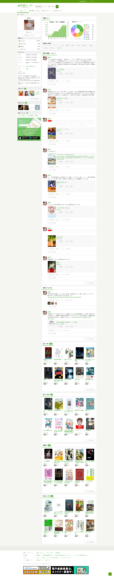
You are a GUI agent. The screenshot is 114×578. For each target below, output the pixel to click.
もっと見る (77, 38)
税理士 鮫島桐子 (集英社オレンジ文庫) (67, 322)
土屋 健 (76, 534)
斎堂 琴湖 (59, 48)
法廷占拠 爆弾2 (88, 531)
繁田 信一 (56, 534)
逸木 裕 (55, 412)
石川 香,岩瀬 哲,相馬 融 (68, 432)
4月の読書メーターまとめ (29, 35)
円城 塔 (45, 463)
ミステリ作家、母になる (63, 208)
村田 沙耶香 (66, 463)
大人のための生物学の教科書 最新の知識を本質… (68, 431)
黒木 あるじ (77, 514)
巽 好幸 (86, 514)
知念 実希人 (84, 45)
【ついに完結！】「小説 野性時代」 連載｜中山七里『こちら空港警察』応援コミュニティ (29, 115)
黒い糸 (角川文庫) (67, 379)
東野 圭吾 (59, 130)
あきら (49, 57)
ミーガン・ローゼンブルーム (59, 483)
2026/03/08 (67, 274)
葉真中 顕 (59, 264)
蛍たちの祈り (77, 379)
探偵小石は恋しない (62, 182)
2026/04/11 (67, 110)
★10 (57, 166)
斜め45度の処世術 (57, 359)
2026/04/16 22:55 (66, 330)
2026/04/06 (67, 140)
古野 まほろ (46, 412)
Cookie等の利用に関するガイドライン (63, 555)
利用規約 (58, 552)
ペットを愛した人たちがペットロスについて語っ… (68, 411)
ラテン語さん (67, 483)
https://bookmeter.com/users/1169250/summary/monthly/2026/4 (64, 297)
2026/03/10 (67, 248)
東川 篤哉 (46, 432)
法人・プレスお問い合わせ (53, 557)
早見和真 (67, 45)
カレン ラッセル (67, 534)
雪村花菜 (66, 514)
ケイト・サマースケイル (48, 483)
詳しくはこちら (23, 125)
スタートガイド (50, 552)
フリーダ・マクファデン (59, 514)
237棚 (27, 68)
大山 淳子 (77, 463)
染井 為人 (46, 48)
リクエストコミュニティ (66, 557)
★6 (57, 274)
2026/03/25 (67, 219)
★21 (57, 110)
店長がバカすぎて (67, 359)
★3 (57, 300)
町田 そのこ (52, 48)
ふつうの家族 (60, 69)
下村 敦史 (91, 45)
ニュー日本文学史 (88, 481)
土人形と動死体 (47, 461)
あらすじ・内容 (69, 73)
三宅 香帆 (87, 483)
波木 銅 (45, 534)
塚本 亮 (55, 432)
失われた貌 (60, 237)
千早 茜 (78, 45)
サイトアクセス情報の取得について (81, 555)
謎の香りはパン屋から (62, 98)
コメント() (61, 81)
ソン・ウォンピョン (79, 432)
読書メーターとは (40, 552)
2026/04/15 (67, 81)
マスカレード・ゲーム (62, 129)
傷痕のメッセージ (47, 379)
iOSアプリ (47, 560)
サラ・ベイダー (67, 412)
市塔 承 (76, 483)
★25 (57, 140)
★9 (57, 219)
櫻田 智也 (59, 238)
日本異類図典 (88, 430)
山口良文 (45, 514)
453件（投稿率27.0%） (31, 66)
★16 (57, 194)
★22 (57, 248)
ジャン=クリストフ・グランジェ (51, 45)
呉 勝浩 (86, 534)
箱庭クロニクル (88, 410)
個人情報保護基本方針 (47, 555)
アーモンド (77, 430)
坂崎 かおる (87, 412)
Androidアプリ (39, 560)
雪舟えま (76, 412)
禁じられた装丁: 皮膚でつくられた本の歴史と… (58, 482)
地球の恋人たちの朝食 (79, 410)
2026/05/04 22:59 (68, 300)
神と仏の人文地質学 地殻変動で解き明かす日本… (89, 513)
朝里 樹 (86, 432)
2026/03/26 (67, 166)
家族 (58, 262)
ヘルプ (37, 557)
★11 (57, 81)
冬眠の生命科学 (47, 511)
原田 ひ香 (56, 463)
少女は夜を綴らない (58, 410)
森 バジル (59, 183)
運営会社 (38, 555)
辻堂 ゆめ (59, 71)
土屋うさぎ (59, 100)
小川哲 (62, 45)
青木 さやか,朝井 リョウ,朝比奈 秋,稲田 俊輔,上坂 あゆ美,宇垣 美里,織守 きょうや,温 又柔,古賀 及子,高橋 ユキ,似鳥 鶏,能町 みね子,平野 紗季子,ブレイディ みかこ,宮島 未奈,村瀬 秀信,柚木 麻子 (75, 158)
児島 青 (73, 45)
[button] (57, 6)
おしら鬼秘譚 (77, 511)
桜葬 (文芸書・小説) (89, 379)
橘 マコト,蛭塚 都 (60, 324)
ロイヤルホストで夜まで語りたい (65, 154)
